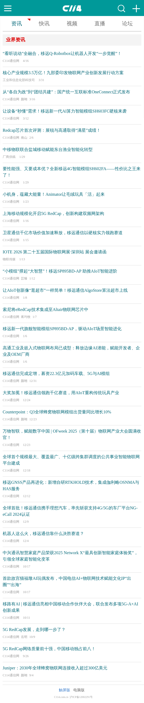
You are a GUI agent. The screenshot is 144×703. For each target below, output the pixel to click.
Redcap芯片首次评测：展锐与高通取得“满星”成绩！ (52, 130)
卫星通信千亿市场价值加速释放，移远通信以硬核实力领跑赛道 (63, 232)
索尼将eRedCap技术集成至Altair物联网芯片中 (45, 309)
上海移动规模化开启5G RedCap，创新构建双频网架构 (53, 213)
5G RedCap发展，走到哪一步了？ (34, 629)
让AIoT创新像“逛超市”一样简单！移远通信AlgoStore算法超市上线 (65, 290)
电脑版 (79, 690)
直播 (99, 23)
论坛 (127, 23)
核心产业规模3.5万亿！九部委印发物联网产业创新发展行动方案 (63, 72)
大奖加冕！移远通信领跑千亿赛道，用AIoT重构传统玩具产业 (61, 392)
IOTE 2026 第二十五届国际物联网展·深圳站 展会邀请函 (55, 252)
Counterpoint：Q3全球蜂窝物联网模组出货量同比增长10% (57, 412)
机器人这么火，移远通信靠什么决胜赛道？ (43, 533)
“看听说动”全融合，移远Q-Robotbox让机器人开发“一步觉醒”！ (62, 53)
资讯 (16, 23)
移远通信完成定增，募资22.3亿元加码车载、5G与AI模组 (56, 373)
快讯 (44, 23)
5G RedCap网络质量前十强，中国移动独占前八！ (49, 648)
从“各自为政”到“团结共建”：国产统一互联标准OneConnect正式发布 (66, 92)
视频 (72, 23)
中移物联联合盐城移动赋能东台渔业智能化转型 (48, 149)
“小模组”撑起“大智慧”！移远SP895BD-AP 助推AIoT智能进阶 (60, 271)
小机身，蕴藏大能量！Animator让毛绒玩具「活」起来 (54, 194)
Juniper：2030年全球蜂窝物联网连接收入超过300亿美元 (55, 668)
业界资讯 (15, 39)
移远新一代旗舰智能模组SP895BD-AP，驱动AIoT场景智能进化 (62, 328)
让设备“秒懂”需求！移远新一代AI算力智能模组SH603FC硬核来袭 (65, 111)
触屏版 (64, 690)
